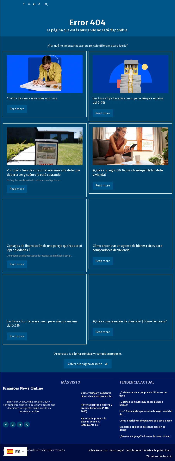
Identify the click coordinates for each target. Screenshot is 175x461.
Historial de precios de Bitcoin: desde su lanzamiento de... (93, 422)
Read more (17, 109)
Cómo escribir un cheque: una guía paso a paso (145, 420)
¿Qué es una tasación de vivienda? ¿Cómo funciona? (130, 321)
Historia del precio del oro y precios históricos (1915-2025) (96, 408)
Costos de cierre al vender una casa (32, 98)
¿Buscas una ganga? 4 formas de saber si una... (145, 436)
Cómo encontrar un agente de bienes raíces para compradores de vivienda (127, 248)
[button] (46, 4)
